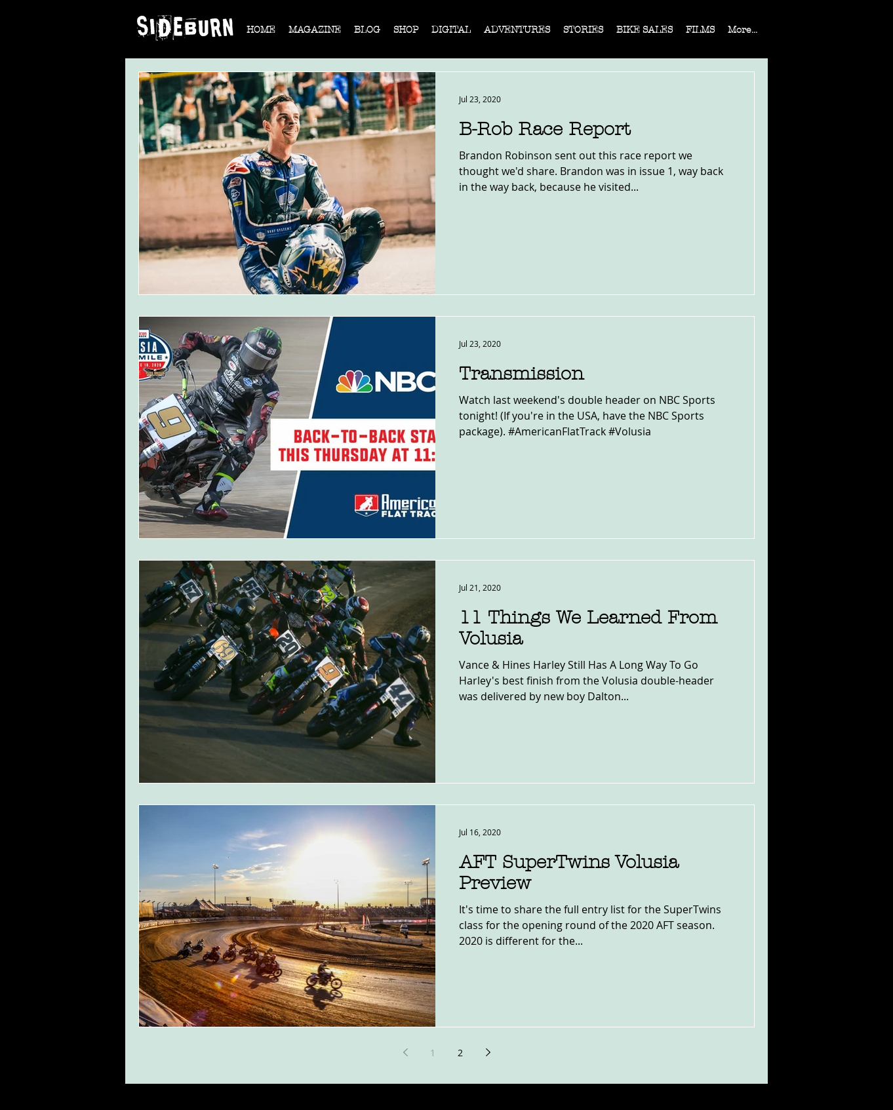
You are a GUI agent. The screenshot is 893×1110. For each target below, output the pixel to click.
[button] (314, 34)
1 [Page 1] (432, 1052)
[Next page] (488, 1052)
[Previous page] (405, 1052)
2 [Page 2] (460, 1052)
